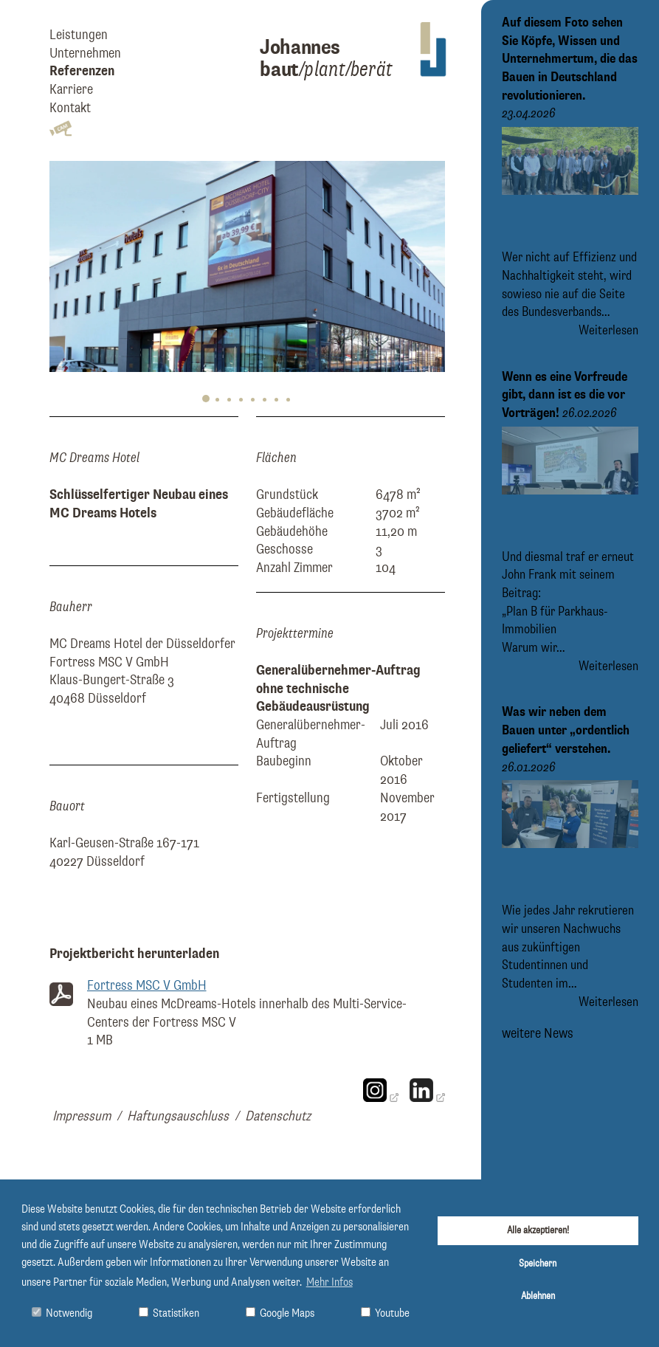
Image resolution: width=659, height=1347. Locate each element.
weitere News (537, 1033)
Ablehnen (538, 1296)
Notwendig (62, 1313)
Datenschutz (278, 1116)
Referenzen (81, 71)
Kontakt (70, 108)
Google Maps (280, 1313)
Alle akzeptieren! (538, 1230)
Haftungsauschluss (178, 1116)
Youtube (385, 1313)
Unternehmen (85, 53)
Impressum (81, 1116)
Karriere (71, 90)
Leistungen (78, 35)
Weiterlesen (608, 330)
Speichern (537, 1263)
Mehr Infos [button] (329, 1283)
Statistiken (169, 1313)
